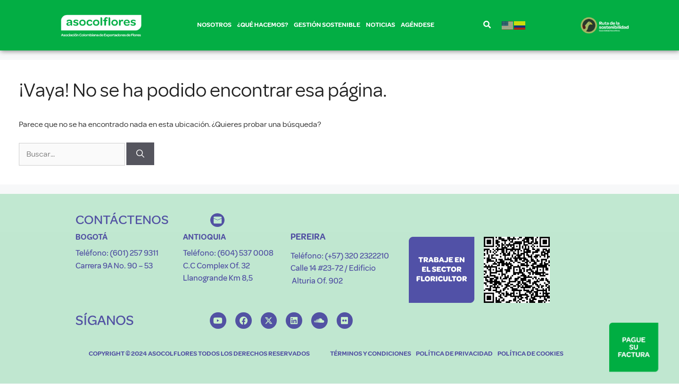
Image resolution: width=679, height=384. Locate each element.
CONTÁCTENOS (122, 219)
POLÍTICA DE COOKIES (530, 354)
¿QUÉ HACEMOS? (262, 27)
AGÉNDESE (417, 25)
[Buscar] (140, 153)
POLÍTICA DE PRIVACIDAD (454, 354)
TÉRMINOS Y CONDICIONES (370, 354)
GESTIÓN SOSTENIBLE (327, 27)
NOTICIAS (380, 25)
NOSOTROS (214, 27)
